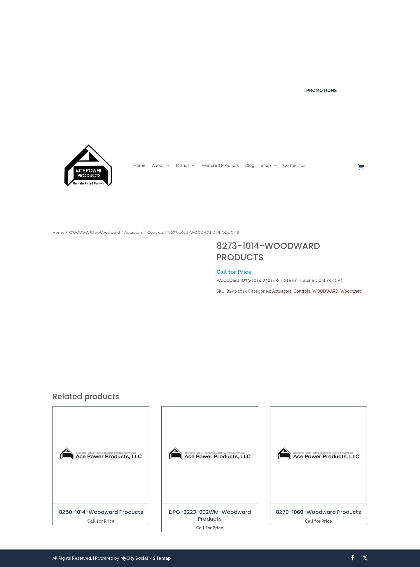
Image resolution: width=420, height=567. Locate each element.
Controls (155, 232)
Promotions (321, 90)
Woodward (109, 232)
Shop (266, 165)
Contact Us (294, 165)
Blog (249, 165)
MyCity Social (134, 558)
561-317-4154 (72, 90)
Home (140, 165)
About (158, 165)
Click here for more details (231, 30)
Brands (183, 165)
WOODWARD (81, 232)
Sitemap (162, 558)
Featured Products (220, 165)
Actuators (133, 232)
